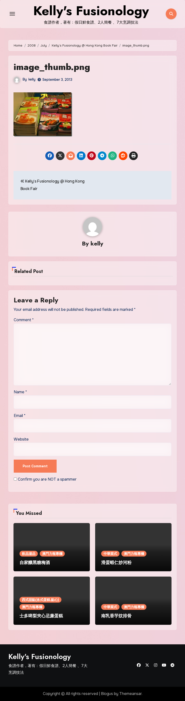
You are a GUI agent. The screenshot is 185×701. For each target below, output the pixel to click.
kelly (31, 79)
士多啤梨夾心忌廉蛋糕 (41, 616)
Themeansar (130, 693)
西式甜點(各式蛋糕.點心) (40, 600)
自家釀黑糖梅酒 (35, 562)
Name (20, 392)
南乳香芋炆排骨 (116, 616)
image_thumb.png (52, 66)
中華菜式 (110, 553)
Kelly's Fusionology (39, 656)
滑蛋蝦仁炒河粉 (116, 562)
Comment (24, 320)
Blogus (107, 693)
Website (21, 439)
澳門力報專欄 (52, 553)
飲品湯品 (28, 553)
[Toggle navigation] (12, 14)
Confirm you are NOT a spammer (45, 479)
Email (20, 415)
